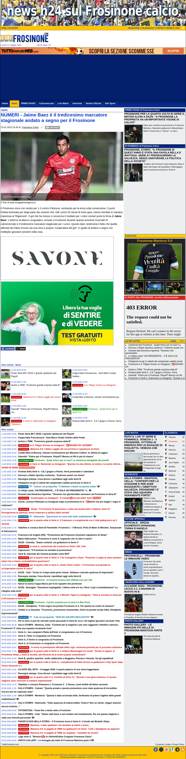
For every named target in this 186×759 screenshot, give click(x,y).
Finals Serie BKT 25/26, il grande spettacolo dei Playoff (46, 434)
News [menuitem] (14, 103)
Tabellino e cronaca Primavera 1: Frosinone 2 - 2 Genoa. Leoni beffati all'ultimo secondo (63, 684)
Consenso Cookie (163, 744)
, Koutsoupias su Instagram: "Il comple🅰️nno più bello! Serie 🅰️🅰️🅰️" (60, 498)
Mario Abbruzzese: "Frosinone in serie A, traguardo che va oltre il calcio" (55, 538)
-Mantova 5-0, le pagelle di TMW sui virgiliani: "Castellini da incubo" (58, 733)
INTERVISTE (131, 474)
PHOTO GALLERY (134, 621)
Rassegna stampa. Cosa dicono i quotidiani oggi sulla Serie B (49, 479)
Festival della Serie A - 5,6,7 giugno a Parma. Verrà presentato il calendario (56, 471)
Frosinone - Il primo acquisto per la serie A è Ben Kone (54, 602)
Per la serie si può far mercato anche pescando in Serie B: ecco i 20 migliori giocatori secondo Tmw (69, 621)
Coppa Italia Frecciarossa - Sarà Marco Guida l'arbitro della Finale (51, 437)
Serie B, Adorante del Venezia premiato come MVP (43, 554)
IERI (182, 341)
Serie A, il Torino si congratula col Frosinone (41, 639)
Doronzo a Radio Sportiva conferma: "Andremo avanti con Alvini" (51, 475)
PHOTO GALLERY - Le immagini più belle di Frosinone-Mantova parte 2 (54, 740)
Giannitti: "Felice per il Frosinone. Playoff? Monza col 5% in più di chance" (56, 456)
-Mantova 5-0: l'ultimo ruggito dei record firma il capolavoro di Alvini (58, 449)
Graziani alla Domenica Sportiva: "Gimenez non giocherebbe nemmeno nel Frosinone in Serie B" (67, 494)
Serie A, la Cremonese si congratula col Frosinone (43, 643)
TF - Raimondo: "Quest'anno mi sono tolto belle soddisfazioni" (55, 516)
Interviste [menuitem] (77, 103)
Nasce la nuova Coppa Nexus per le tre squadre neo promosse (50, 584)
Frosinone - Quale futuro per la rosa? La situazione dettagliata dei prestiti (63, 460)
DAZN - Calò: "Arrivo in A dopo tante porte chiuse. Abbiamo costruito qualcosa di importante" (66, 572)
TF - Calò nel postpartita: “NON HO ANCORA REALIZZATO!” (54, 617)
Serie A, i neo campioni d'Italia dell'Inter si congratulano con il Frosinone (55, 632)
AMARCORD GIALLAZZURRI (139, 582)
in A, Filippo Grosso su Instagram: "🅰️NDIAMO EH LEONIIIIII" (55, 445)
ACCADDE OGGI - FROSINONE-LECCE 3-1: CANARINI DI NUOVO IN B (143, 588)
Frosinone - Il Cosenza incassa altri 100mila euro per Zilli (55, 580)
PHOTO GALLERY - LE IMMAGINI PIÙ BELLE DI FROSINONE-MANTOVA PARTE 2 (143, 629)
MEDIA (128, 552)
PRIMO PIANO (132, 110)
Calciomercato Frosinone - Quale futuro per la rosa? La (154, 345)
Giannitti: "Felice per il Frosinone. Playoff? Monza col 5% (155, 375)
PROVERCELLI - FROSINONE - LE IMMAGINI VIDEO (143, 557)
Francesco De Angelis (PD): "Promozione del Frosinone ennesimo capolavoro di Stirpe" (62, 535)
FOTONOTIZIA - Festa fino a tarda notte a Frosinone (44, 710)
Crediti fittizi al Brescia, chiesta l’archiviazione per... (96, 397)
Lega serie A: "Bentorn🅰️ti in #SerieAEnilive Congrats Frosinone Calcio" (55, 736)
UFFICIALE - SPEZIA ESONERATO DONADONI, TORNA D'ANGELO (140, 525)
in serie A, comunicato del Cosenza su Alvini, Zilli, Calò (52, 546)
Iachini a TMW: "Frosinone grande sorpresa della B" (35, 385)
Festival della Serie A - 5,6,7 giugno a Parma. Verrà (152, 372)
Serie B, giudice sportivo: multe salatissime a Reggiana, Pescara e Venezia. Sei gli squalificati (66, 658)
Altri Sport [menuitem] (110, 103)
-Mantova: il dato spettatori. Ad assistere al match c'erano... (54, 725)
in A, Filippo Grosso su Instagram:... (95, 385)
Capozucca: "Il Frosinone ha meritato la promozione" (45, 550)
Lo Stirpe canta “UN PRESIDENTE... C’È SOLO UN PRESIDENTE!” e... (53, 490)
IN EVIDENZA (132, 146)
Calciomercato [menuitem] (46, 103)
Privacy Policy (178, 744)
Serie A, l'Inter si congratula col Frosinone (39, 636)
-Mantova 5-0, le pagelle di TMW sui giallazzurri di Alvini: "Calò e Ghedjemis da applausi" (69, 729)
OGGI (173, 341)
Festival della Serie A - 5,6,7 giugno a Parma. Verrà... (97, 421)
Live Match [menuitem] (63, 103)
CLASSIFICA (171, 433)
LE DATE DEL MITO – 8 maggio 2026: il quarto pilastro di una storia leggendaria (58, 669)
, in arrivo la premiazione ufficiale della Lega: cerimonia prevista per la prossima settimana (70, 647)
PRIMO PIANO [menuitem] (28, 103)
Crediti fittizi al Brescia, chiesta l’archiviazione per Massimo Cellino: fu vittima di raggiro (63, 453)
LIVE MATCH (131, 433)
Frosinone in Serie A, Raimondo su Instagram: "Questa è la (156, 378)
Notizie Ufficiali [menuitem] (93, 103)
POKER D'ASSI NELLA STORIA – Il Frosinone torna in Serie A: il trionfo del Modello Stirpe (63, 721)
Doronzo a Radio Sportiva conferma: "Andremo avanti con (155, 348)
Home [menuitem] (5, 103)
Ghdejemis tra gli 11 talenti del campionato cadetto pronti (155, 361)
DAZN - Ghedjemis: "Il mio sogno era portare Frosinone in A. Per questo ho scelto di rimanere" (66, 606)
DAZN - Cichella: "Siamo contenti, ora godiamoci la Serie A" (48, 542)
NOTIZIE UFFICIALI (135, 519)
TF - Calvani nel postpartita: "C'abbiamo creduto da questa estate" (57, 486)
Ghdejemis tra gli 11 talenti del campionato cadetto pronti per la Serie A (54, 483)
